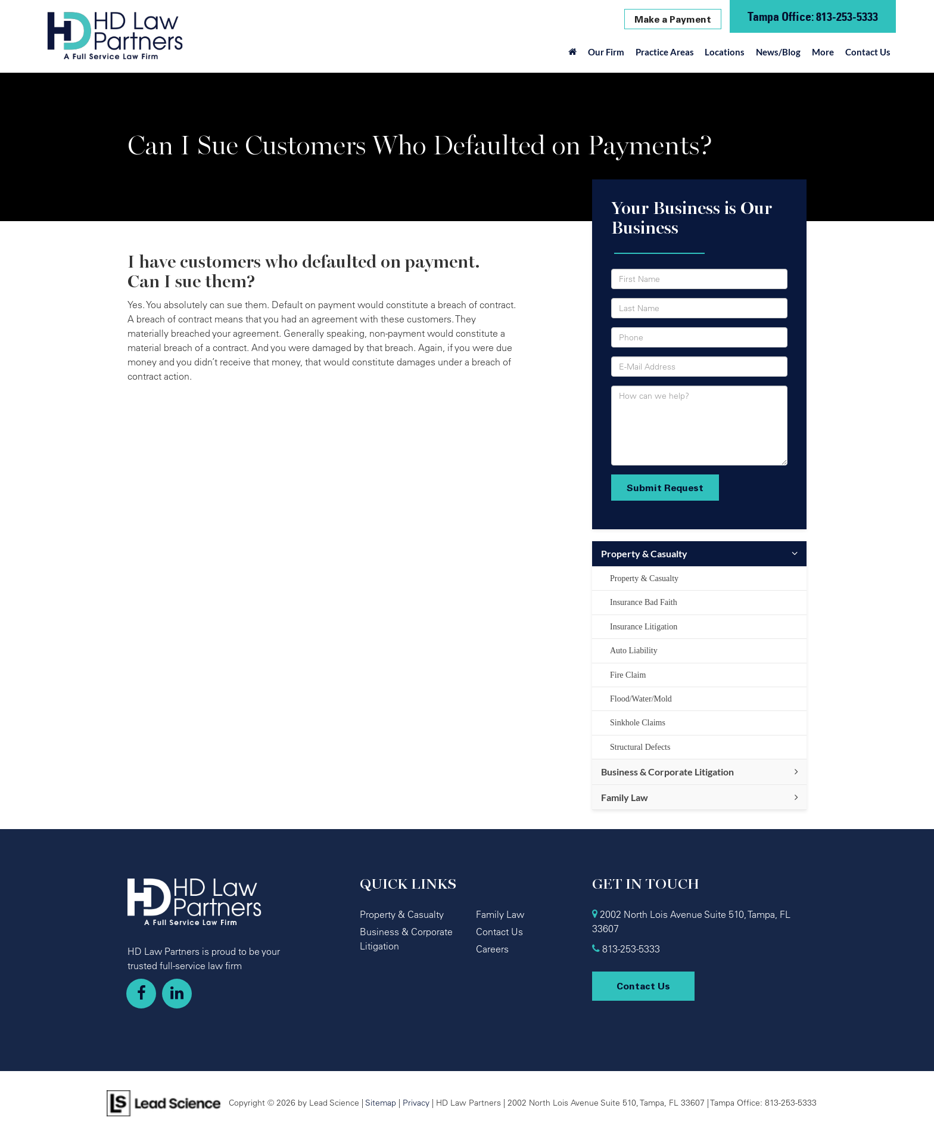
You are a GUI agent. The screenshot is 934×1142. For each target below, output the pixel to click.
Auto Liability (634, 650)
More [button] (823, 51)
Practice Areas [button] (665, 51)
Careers (492, 949)
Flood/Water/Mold (641, 698)
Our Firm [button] (606, 51)
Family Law (624, 797)
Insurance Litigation (643, 626)
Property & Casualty (644, 553)
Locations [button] (725, 51)
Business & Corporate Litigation (667, 771)
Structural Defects (640, 747)
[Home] (573, 55)
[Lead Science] (163, 1102)
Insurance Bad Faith (643, 602)
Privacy (416, 1102)
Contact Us (868, 51)
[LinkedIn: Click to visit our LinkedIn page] (177, 993)
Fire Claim (628, 675)
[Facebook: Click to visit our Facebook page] (141, 993)
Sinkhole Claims (637, 722)
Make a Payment (672, 19)
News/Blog (778, 51)
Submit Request (665, 488)
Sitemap (380, 1102)
